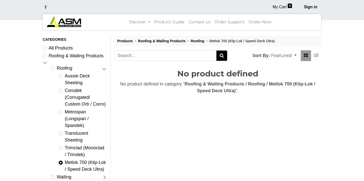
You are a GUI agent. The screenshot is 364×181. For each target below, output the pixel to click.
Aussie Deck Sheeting (77, 79)
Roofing (64, 68)
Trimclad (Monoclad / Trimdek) (84, 151)
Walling (64, 176)
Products (125, 41)
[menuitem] (169, 22)
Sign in (310, 7)
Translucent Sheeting (76, 137)
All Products (61, 48)
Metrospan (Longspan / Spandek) (77, 118)
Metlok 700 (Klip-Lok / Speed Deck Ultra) (85, 166)
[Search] (221, 56)
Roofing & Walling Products (76, 55)
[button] (284, 55)
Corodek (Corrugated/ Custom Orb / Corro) (85, 97)
